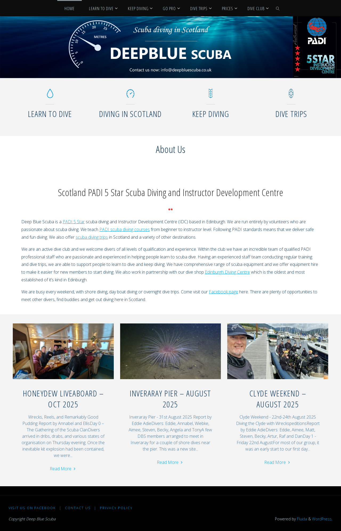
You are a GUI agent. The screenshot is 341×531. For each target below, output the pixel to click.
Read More (63, 468)
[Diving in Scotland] (130, 96)
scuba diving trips (92, 237)
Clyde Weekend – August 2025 (277, 398)
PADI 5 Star (74, 222)
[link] (278, 8)
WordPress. (322, 518)
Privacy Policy (116, 507)
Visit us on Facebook (32, 507)
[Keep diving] (210, 96)
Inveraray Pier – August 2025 (170, 398)
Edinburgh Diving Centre (227, 272)
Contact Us (78, 507)
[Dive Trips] (291, 96)
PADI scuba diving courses (124, 229)
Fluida (301, 518)
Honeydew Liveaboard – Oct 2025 (63, 398)
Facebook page (223, 292)
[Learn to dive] (50, 96)
